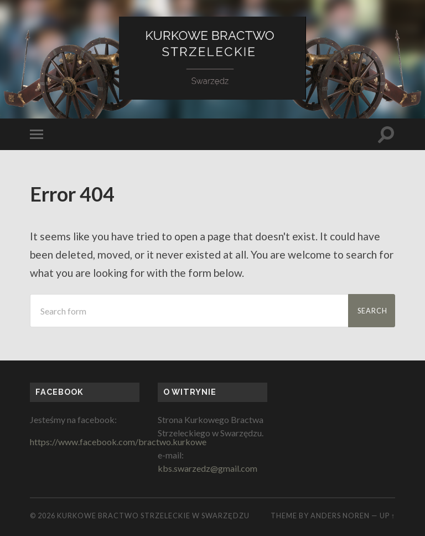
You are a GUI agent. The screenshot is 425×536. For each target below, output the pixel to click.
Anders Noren (340, 515)
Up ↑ (387, 515)
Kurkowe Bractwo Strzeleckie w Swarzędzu (153, 515)
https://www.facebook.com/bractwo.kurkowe (118, 441)
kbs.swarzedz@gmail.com (207, 468)
